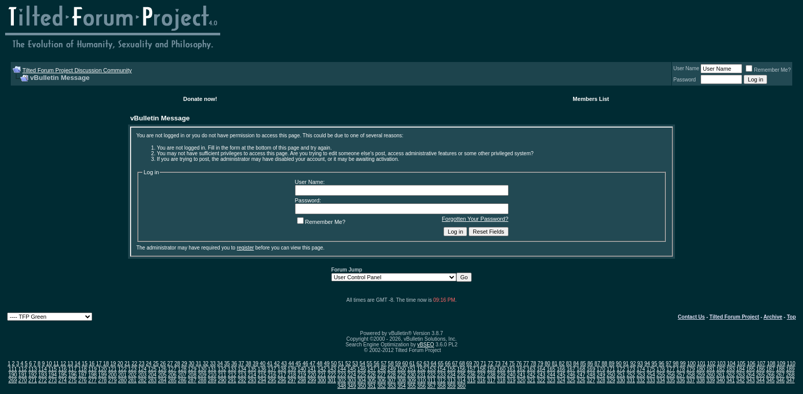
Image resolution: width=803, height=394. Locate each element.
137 (272, 369)
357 (431, 386)
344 (760, 380)
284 (162, 380)
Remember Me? (768, 70)
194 (52, 375)
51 (341, 363)
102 (711, 363)
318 (501, 380)
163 (531, 369)
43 (284, 363)
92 (633, 363)
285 (172, 380)
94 (647, 363)
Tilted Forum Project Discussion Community (77, 70)
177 (670, 369)
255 (661, 375)
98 (676, 363)
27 (170, 363)
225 (361, 375)
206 (172, 375)
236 (471, 375)
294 (262, 380)
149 (391, 369)
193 (42, 375)
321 (531, 380)
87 (597, 363)
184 (740, 369)
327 (591, 380)
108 (771, 363)
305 (371, 380)
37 (241, 363)
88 (604, 363)
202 (132, 375)
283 (152, 380)
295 (272, 380)
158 (481, 369)
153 (431, 369)
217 (282, 375)
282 (142, 380)
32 (205, 363)
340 (720, 380)
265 (760, 375)
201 (122, 375)
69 (469, 363)
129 (192, 369)
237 (481, 375)
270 (22, 380)
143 (331, 369)
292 (242, 380)
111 (12, 369)
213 (242, 375)
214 (252, 375)
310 (421, 380)
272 (42, 380)
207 (182, 375)
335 (670, 380)
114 (42, 369)
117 (72, 369)
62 (419, 363)
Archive (773, 317)
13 (70, 363)
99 (683, 363)
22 (134, 363)
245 (561, 375)
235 (461, 375)
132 (222, 369)
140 (302, 369)
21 (127, 363)
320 (521, 380)
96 (661, 363)
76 (519, 363)
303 (351, 380)
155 (451, 369)
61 (412, 363)
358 (441, 386)
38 (248, 363)
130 (202, 369)
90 (619, 363)
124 (142, 369)
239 (501, 375)
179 (690, 369)
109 (781, 363)
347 (790, 380)
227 (381, 375)
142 (322, 369)
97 (668, 363)
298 (302, 380)
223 (341, 375)
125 (152, 369)
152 (421, 369)
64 (433, 363)
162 (521, 369)
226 (371, 375)
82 (561, 363)
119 (92, 369)
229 (401, 375)
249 (601, 375)
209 (202, 375)
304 (361, 380)
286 (182, 380)
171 (611, 369)
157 (471, 369)
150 (401, 369)
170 (601, 369)
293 (252, 380)
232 (431, 375)
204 (152, 375)
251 (621, 375)
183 (730, 369)
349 (351, 386)
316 (481, 380)
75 (512, 363)
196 (72, 375)
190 (12, 375)
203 (142, 375)
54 (362, 363)
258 (690, 375)
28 (177, 363)
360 (461, 386)
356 (421, 386)
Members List (591, 99)
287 (192, 380)
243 (541, 375)
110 (791, 363)
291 (232, 380)
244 (551, 375)
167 (571, 369)
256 (670, 375)
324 (561, 380)
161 (511, 369)
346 (780, 380)
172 (621, 369)
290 (222, 380)
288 (202, 380)
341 (730, 380)
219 (302, 375)
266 (770, 375)
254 (650, 375)
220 (311, 375)
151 (411, 369)
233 (441, 375)
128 (182, 369)
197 (82, 375)
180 (700, 369)
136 (262, 369)
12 (63, 363)
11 (56, 363)
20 (120, 363)
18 (106, 363)
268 (790, 375)
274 (62, 380)
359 (451, 386)
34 (220, 363)
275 (72, 380)
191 (22, 375)
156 (461, 369)
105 (741, 363)
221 (322, 375)
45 (298, 363)
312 (441, 380)
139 (292, 369)
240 (511, 375)
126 (162, 369)
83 (569, 363)
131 (212, 369)
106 (751, 363)
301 (331, 380)
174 (641, 369)
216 (272, 375)
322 (541, 380)
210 (212, 375)
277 (92, 380)
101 (701, 363)
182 (720, 369)
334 (661, 380)
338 (700, 380)
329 (611, 380)
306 (381, 380)
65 (440, 363)
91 (625, 363)
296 (282, 380)
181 (710, 369)
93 (640, 363)
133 (232, 369)
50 (333, 363)
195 (62, 375)
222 (331, 375)
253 (641, 375)
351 (371, 386)
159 (491, 369)
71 (483, 363)
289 (212, 380)
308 (401, 380)
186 (760, 369)
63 (426, 363)
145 (351, 369)
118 (82, 369)
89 (612, 363)
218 (292, 375)
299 (311, 380)
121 (112, 369)
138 (282, 369)
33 (213, 363)
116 (62, 369)
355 (411, 386)
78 (533, 363)
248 (591, 375)
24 (149, 363)
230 (411, 375)
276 (82, 380)
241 (521, 375)
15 (85, 363)
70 (476, 363)
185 (750, 369)
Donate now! (200, 99)
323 (551, 380)
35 (227, 363)
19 (113, 363)
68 (462, 363)
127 (172, 369)
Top (791, 317)
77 (526, 363)
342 (740, 380)
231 (421, 375)
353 (391, 386)
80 (548, 363)
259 (700, 375)
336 (681, 380)
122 (122, 369)
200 (112, 375)
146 (361, 369)
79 (540, 363)
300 (322, 380)
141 (311, 369)
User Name (686, 68)
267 (780, 375)
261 (720, 375)
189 (790, 369)
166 (561, 369)
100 (691, 363)
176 (661, 369)
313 (451, 380)
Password (684, 79)
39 (255, 363)
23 (141, 363)
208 (192, 375)
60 (405, 363)
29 (184, 363)
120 (102, 369)
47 (312, 363)
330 (621, 380)
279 (112, 380)
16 (92, 363)
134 (242, 369)
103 (721, 363)
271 (32, 380)
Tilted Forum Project (734, 317)
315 (471, 380)
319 (511, 380)
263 (740, 375)
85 (583, 363)
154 (441, 369)
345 (770, 380)
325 (571, 380)
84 (576, 363)
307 (391, 380)
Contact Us (691, 317)
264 (750, 375)
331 (630, 380)
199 (102, 375)
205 (162, 375)
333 (650, 380)
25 (156, 363)
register (245, 248)
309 (411, 380)
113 (32, 369)
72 (490, 363)
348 (341, 386)
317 (491, 380)
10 (49, 363)
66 (448, 363)
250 (611, 375)
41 (269, 363)
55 (369, 363)
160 (501, 369)
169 (591, 369)
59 (397, 363)
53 (355, 363)
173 (630, 369)
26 (163, 363)
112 (22, 369)
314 (461, 380)
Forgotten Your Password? (475, 219)
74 (505, 363)
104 (731, 363)
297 (292, 380)
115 (52, 369)
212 (232, 375)
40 (262, 363)
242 (531, 375)
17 (98, 363)
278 (102, 380)
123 (132, 369)
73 (497, 363)
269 (12, 380)
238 (491, 375)
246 (571, 375)
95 (654, 363)
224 (351, 375)
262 (730, 375)
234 (451, 375)
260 (710, 375)
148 (381, 369)
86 (590, 363)
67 (455, 363)
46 (305, 363)
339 (710, 380)
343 (750, 380)
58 (391, 363)
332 (641, 380)
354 (401, 386)
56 (376, 363)
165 (551, 369)
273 (52, 380)
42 (277, 363)
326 (581, 380)
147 (371, 369)
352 (381, 386)
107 (761, 363)
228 (391, 375)
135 (252, 369)
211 (222, 375)
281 (132, 380)
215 (262, 375)
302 (341, 380)
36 (234, 363)
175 (650, 369)
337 (690, 380)
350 (361, 386)
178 (681, 369)
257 (681, 375)
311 (431, 380)
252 (630, 375)
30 (191, 363)
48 (320, 363)
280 (122, 380)
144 (341, 369)
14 (77, 363)
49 (326, 363)
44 (291, 363)
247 (581, 375)
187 (770, 369)
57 (384, 363)
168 (581, 369)
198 (92, 375)
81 (554, 363)
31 (198, 363)
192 (32, 375)
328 (601, 380)
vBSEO (425, 344)
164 (541, 369)
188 (780, 369)
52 (348, 363)
